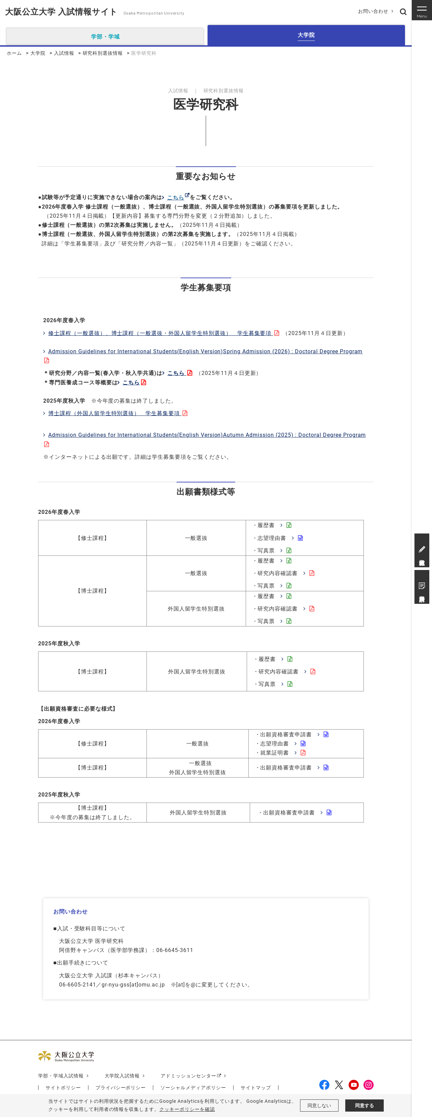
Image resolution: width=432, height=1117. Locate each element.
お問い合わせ (373, 11)
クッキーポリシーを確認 (187, 1109)
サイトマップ (256, 1087)
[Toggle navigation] (422, 10)
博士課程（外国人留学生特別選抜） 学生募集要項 (115, 413)
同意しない (319, 1105)
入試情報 (64, 53)
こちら (176, 373)
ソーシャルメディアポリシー (193, 1087)
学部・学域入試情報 (61, 1075)
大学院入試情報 (122, 1075)
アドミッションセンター (188, 1075)
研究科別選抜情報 (103, 53)
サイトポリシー (63, 1087)
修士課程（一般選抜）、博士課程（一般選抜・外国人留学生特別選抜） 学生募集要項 (160, 333)
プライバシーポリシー (121, 1087)
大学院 (38, 53)
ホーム (14, 53)
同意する (364, 1105)
